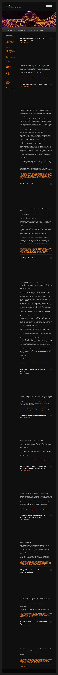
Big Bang (33, 249)
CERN (30, 174)
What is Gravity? (35, 410)
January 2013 (8, 66)
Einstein (40, 250)
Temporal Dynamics (27, 252)
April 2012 (7, 73)
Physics (33, 173)
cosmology (46, 174)
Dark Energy (26, 250)
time (39, 252)
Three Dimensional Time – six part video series (24, 30)
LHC (33, 176)
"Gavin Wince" (39, 173)
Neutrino (30, 563)
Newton (21, 509)
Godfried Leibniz (43, 508)
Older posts (22, 666)
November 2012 (8, 68)
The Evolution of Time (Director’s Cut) (33, 84)
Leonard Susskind (30, 176)
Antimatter (27, 249)
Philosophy (29, 173)
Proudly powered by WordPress (29, 671)
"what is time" (44, 360)
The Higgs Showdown (28, 258)
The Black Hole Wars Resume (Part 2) (33, 415)
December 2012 (8, 67)
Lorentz (24, 251)
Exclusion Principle (27, 175)
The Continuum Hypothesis (10, 30)
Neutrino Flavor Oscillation (43, 176)
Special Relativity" (42, 177)
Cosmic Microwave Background (38, 174)
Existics (32, 175)
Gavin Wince (13, 51)
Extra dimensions (45, 408)
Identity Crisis (49, 175)
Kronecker (46, 562)
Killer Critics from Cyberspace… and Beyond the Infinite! (10, 36)
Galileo (50, 408)
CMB (32, 174)
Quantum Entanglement (27, 177)
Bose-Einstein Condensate (24, 174)
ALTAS (48, 360)
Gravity (21, 409)
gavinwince (29, 34)
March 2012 (8, 74)
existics (9, 6)
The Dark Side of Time (28, 184)
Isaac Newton (25, 409)
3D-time (23, 249)
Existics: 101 (13, 57)
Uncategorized (8, 84)
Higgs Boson (40, 175)
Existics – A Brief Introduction (38, 30)
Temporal (24, 662)
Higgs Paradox (44, 175)
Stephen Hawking (29, 564)
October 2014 (8, 61)
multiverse (36, 176)
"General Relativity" (45, 173)
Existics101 (35, 175)
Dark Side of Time (35, 250)
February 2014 (8, 62)
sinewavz (7, 52)
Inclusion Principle (23, 176)
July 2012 (7, 72)
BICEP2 (50, 173)
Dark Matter (30, 250)
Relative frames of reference (41, 251)
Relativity (41, 509)
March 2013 (8, 65)
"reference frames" (45, 248)
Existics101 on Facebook (10, 90)
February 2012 (8, 75)
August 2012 (8, 71)
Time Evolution (47, 177)
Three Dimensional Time (34, 252)
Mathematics (25, 173)
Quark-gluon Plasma (35, 177)
